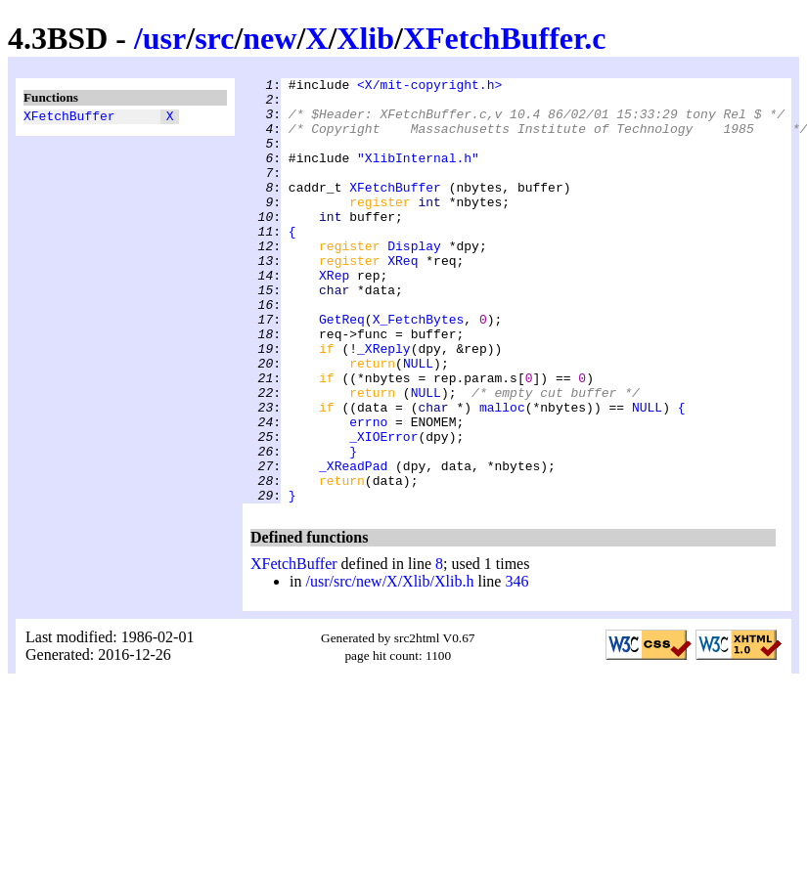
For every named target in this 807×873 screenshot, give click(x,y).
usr (164, 38)
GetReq (342, 368)
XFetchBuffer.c (504, 38)
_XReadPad (353, 544)
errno (368, 492)
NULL (418, 421)
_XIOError (383, 509)
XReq (402, 298)
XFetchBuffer (69, 118)
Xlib (365, 38)
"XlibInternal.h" (418, 175)
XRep (334, 316)
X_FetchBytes (419, 368)
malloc (502, 474)
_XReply (384, 404)
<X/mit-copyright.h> (429, 87)
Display (414, 280)
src (214, 38)
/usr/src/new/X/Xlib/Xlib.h (389, 666)
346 (516, 666)
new (269, 38)
